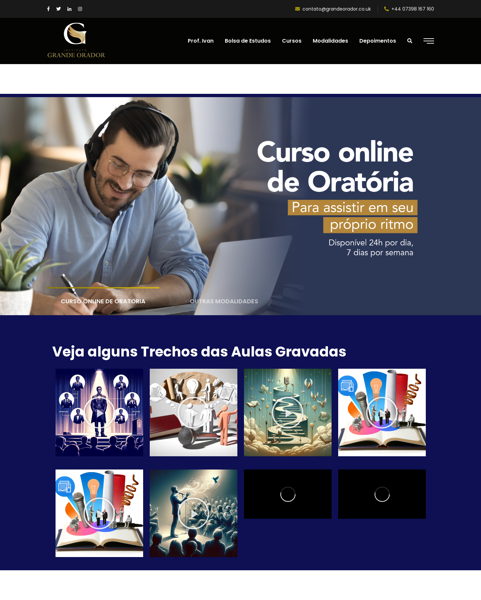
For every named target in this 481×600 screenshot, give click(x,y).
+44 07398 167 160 (409, 9)
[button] (99, 412)
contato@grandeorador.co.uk (333, 9)
